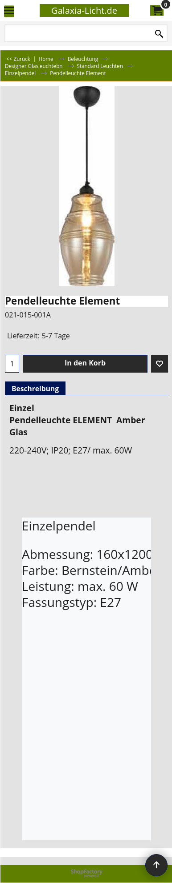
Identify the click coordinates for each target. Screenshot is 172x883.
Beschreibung (35, 388)
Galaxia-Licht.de (84, 10)
